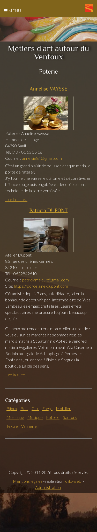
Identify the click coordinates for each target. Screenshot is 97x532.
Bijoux (11, 408)
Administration (48, 487)
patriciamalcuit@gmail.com (45, 279)
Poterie (52, 417)
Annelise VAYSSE (49, 89)
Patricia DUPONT (48, 210)
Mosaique (15, 417)
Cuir (35, 408)
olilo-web (73, 481)
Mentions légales (27, 481)
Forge (47, 408)
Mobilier (63, 408)
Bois (24, 408)
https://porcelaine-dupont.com (41, 286)
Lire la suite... (16, 199)
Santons (70, 417)
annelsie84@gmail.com (42, 158)
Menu (12, 10)
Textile (12, 426)
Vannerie (29, 426)
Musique (35, 417)
